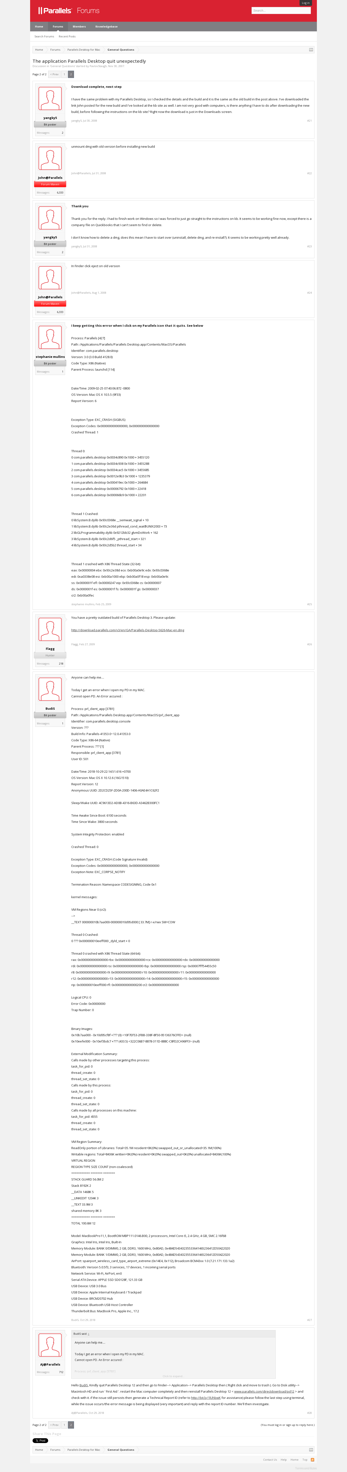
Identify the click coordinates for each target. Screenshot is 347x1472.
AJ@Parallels (50, 1364)
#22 (309, 173)
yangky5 (50, 118)
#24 (309, 292)
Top (304, 1459)
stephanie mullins (50, 356)
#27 (309, 1320)
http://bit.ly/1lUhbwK (206, 1398)
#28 (309, 1413)
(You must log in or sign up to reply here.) (287, 1425)
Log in (306, 3)
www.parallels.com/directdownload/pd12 (264, 1391)
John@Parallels (50, 177)
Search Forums (44, 36)
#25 (309, 604)
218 (61, 663)
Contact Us (270, 1459)
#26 (309, 644)
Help (284, 1459)
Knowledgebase (106, 26)
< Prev (54, 74)
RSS (312, 1460)
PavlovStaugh (98, 66)
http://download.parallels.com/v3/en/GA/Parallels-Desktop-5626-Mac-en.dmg (127, 630)
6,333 (60, 192)
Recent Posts (67, 36)
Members (79, 26)
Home (39, 26)
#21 (309, 120)
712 (61, 1372)
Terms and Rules (306, 1468)
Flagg (50, 648)
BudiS (50, 708)
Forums (58, 26)
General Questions (62, 66)
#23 (309, 246)
